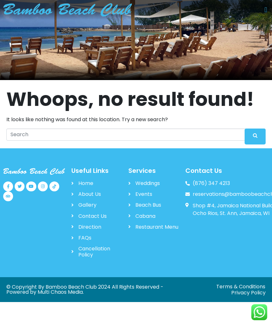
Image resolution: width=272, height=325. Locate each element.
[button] (266, 10)
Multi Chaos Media (60, 292)
